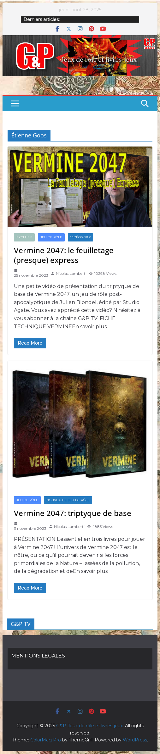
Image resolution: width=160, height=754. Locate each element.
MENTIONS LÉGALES (38, 656)
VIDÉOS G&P (80, 237)
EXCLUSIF (24, 237)
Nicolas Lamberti (71, 273)
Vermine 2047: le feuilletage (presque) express (64, 255)
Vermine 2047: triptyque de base (72, 513)
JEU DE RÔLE (51, 237)
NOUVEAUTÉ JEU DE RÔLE (68, 500)
